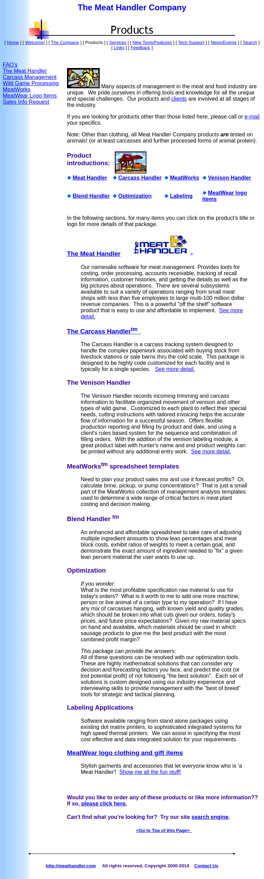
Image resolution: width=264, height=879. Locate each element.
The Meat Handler (25, 71)
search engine (210, 817)
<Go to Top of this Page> (164, 830)
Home (13, 42)
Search (250, 42)
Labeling (181, 196)
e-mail (252, 117)
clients (179, 99)
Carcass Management (30, 77)
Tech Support (191, 42)
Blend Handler (91, 196)
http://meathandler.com (71, 865)
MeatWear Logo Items (30, 96)
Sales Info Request (26, 102)
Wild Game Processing (31, 83)
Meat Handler (90, 178)
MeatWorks (17, 89)
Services (117, 42)
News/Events (224, 42)
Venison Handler (229, 178)
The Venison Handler (99, 382)
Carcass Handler (140, 178)
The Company (65, 42)
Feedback (140, 47)
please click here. (104, 804)
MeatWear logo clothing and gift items (125, 752)
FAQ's (10, 65)
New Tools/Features (152, 42)
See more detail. (175, 369)
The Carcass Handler (104, 331)
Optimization (135, 196)
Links (119, 47)
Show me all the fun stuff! (150, 772)
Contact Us (206, 865)
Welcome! (35, 42)
